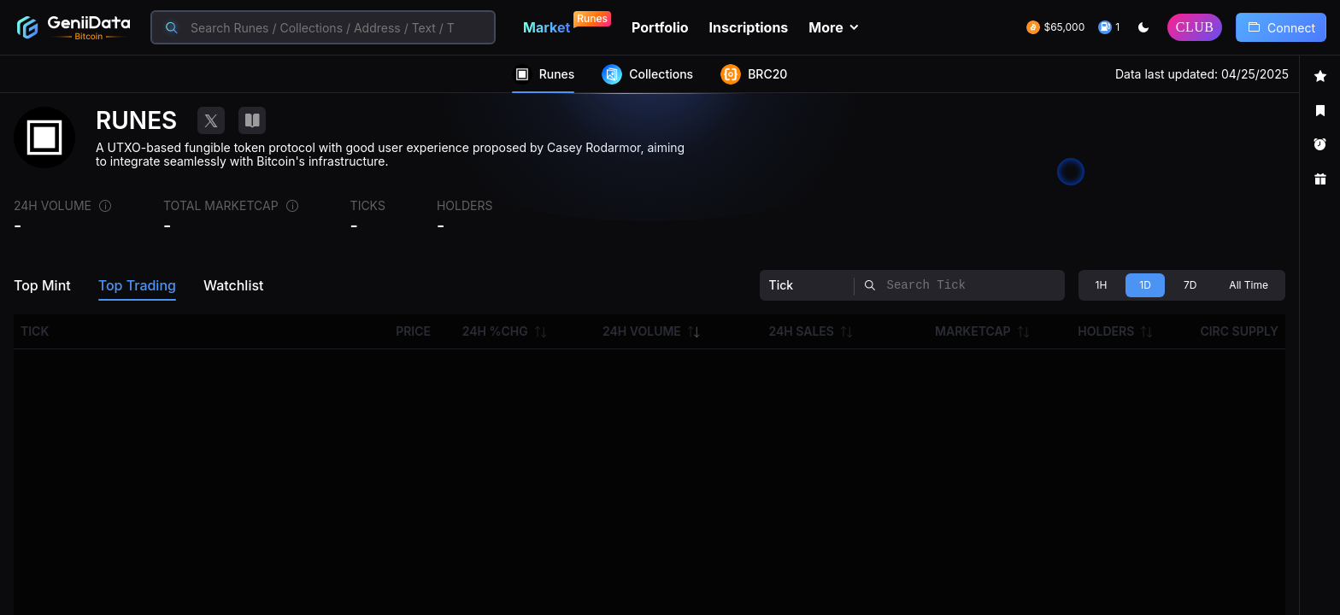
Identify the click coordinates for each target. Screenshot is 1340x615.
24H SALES (801, 331)
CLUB (1195, 27)
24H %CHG (495, 331)
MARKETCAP (973, 331)
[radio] (1101, 285)
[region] (670, 335)
